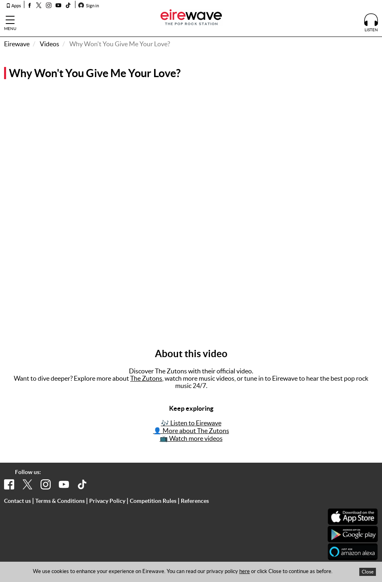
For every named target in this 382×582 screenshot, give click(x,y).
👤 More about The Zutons (191, 430)
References (195, 501)
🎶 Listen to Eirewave (191, 423)
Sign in (88, 5)
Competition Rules (153, 501)
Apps (13, 5)
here (244, 571)
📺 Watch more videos (191, 438)
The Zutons (146, 378)
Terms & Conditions (60, 501)
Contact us (17, 501)
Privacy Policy (107, 501)
